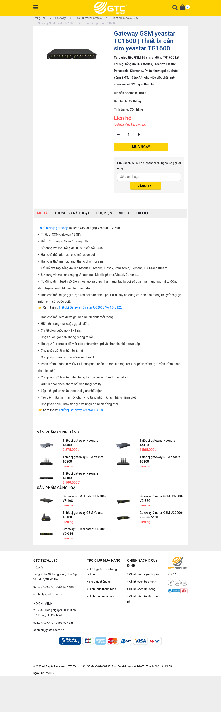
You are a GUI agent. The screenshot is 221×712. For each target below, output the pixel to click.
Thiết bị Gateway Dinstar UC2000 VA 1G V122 (90, 307)
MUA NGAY (141, 147)
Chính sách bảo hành (141, 581)
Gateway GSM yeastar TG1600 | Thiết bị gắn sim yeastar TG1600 (74, 23)
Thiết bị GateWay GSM (122, 18)
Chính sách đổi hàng (141, 589)
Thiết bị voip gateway (53, 228)
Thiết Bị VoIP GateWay (86, 18)
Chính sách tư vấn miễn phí (143, 599)
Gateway (58, 18)
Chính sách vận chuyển (143, 574)
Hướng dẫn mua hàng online (102, 571)
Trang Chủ (39, 18)
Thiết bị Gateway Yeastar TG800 (81, 410)
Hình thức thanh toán (101, 589)
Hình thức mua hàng (101, 596)
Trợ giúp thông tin (99, 581)
